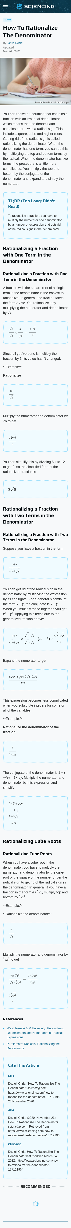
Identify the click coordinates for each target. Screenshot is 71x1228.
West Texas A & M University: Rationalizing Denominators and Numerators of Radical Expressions (35, 1033)
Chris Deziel (15, 42)
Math (8, 20)
